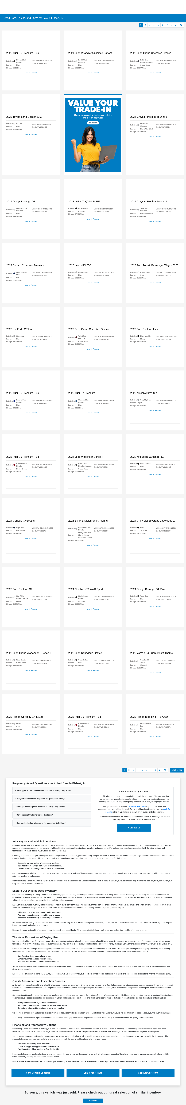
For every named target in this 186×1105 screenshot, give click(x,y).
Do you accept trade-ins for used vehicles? (35, 815)
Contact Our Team (148, 1073)
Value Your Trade (93, 1073)
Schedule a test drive (137, 806)
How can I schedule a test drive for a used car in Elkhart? (41, 823)
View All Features (31, 73)
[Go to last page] (181, 25)
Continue (93, 1101)
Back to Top (177, 770)
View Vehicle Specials (38, 1073)
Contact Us (134, 827)
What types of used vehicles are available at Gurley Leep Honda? (44, 790)
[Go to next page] (176, 25)
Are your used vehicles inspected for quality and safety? (41, 799)
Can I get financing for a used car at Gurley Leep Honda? (41, 807)
